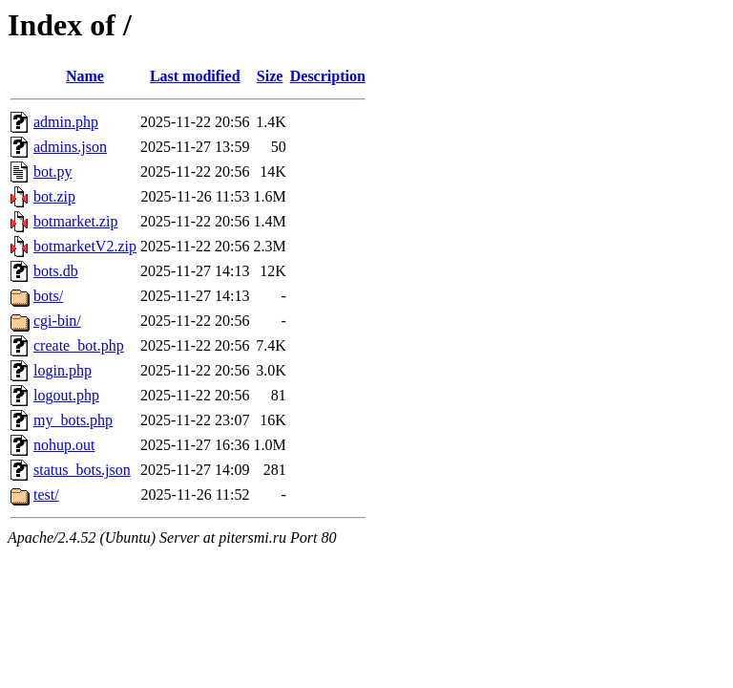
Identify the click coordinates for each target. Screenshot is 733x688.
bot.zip (54, 196)
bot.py (52, 171)
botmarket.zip (75, 221)
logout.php (66, 395)
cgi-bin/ (57, 320)
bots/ (48, 296)
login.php (62, 370)
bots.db (55, 271)
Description (328, 76)
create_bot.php (78, 345)
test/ (46, 494)
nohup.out (63, 445)
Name (85, 76)
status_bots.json (82, 470)
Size (270, 76)
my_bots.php (73, 420)
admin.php (65, 122)
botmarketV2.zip (84, 246)
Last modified (195, 76)
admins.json (70, 147)
